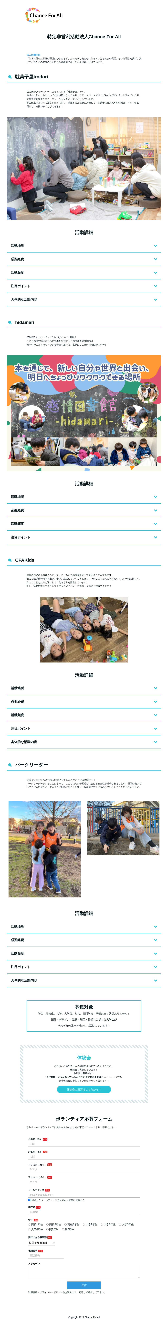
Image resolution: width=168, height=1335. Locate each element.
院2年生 (68, 1229)
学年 (30, 1220)
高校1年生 (35, 1224)
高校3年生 (71, 1224)
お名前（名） (35, 1151)
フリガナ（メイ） (37, 1177)
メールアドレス (36, 1190)
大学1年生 (90, 1224)
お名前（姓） (35, 1139)
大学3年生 (126, 1224)
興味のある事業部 (37, 1237)
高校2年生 (53, 1224)
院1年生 (52, 1229)
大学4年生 (35, 1229)
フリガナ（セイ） (37, 1164)
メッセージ (34, 1263)
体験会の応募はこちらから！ (84, 1089)
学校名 (31, 1207)
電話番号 (32, 1250)
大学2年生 (108, 1224)
